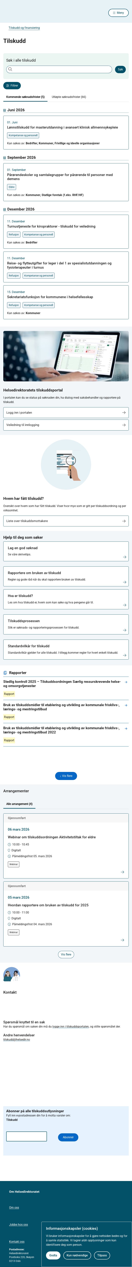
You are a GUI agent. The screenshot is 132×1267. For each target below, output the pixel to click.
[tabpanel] (66, 213)
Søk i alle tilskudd (21, 60)
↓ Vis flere (66, 776)
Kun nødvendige (77, 1255)
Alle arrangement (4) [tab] (19, 804)
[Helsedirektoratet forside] (7, 13)
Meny (120, 12)
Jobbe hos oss (18, 1224)
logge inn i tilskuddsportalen (70, 1026)
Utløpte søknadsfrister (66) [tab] (69, 97)
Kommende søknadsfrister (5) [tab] (25, 97)
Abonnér (68, 1137)
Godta (53, 1255)
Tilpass (102, 1255)
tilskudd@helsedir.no (16, 1039)
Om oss (14, 1207)
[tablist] (66, 97)
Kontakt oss (16, 1241)
